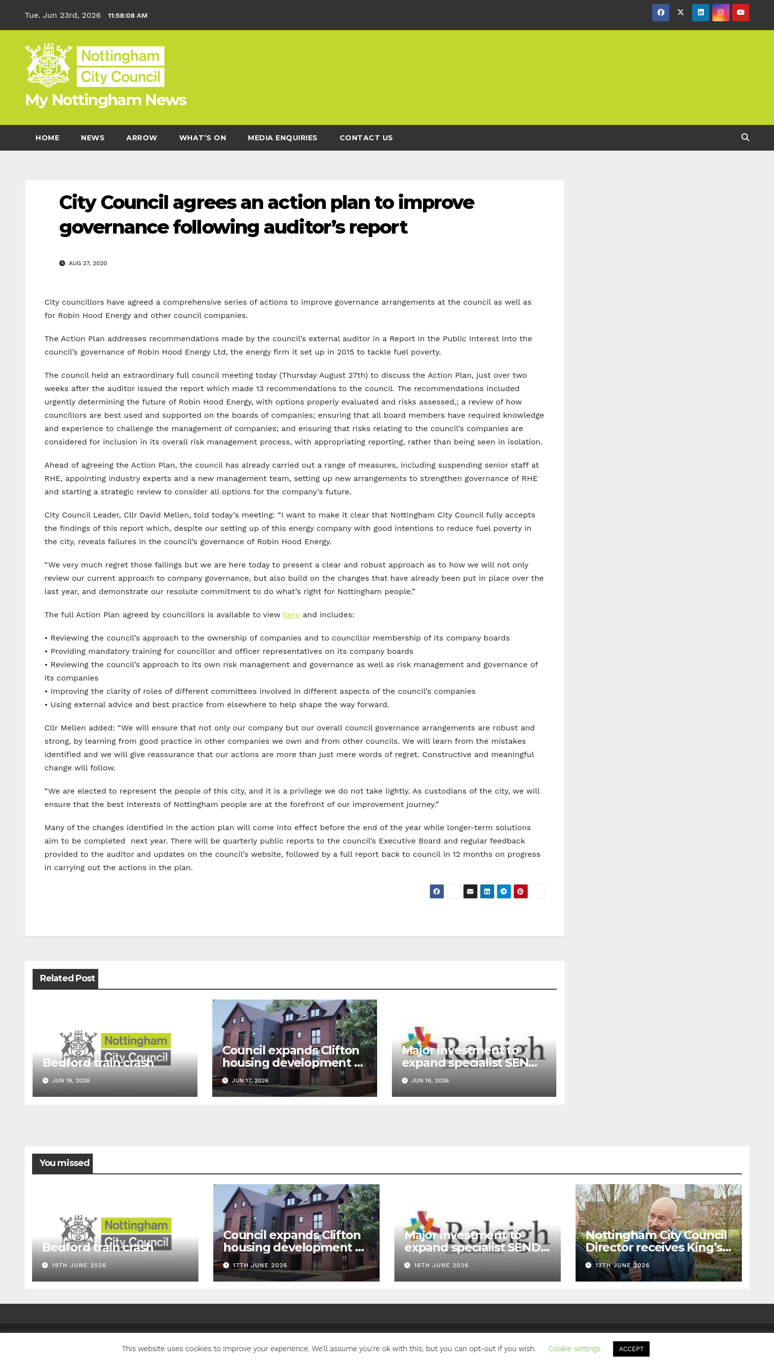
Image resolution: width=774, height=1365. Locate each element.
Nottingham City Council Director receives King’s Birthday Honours (656, 1247)
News (93, 137)
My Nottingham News (105, 99)
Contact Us (366, 137)
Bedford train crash (98, 1062)
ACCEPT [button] (631, 1349)
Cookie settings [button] (574, 1348)
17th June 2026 (260, 1265)
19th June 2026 (79, 1265)
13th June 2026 (622, 1265)
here (291, 614)
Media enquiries (283, 137)
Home (47, 137)
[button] (745, 137)
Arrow (141, 137)
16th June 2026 (441, 1265)
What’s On (203, 137)
